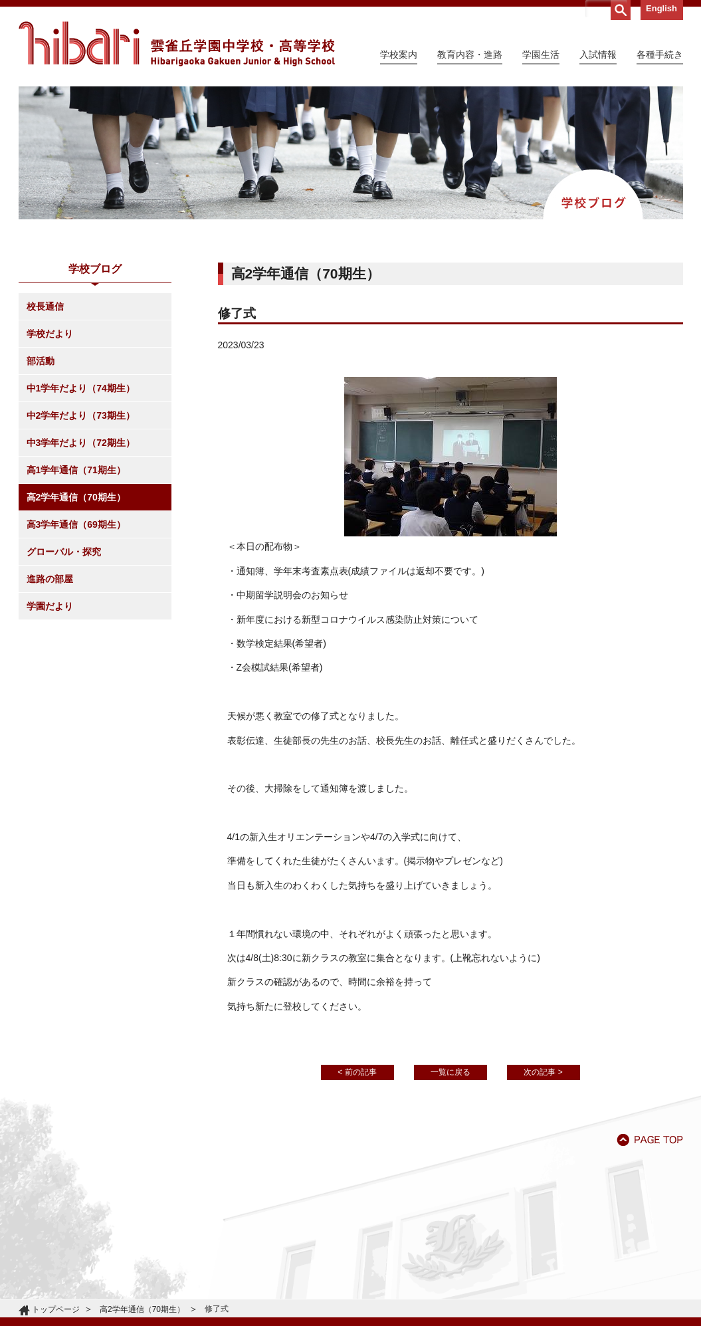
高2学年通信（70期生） (76, 497)
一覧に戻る (450, 1072)
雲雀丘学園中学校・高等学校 (177, 43)
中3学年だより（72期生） (81, 442)
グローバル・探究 (64, 551)
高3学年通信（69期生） (76, 524)
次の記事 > (543, 1072)
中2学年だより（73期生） (81, 415)
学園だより (50, 606)
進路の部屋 (50, 579)
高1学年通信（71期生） (76, 470)
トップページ (56, 1309)
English (661, 8)
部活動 (40, 361)
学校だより (50, 333)
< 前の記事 (357, 1072)
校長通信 (45, 306)
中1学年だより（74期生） (81, 388)
